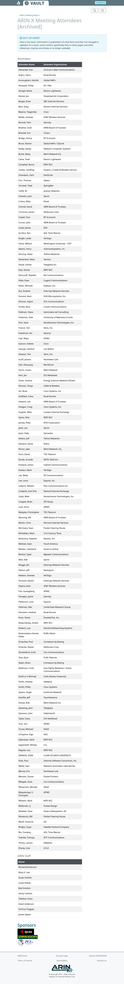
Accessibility (62, 961)
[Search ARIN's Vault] (94, 10)
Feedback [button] (100, 3)
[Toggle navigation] (102, 10)
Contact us (102, 961)
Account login (62, 956)
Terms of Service (25, 961)
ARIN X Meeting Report (29, 15)
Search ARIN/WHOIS (98, 956)
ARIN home (22, 956)
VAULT (37, 3)
